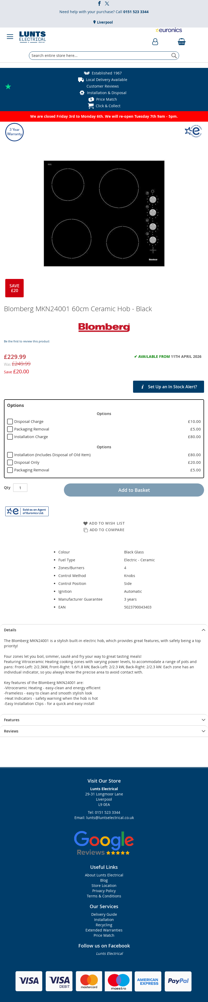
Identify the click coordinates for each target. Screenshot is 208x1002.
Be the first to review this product (26, 341)
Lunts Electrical (109, 953)
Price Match (106, 99)
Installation (104, 919)
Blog (104, 880)
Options (15, 405)
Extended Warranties (104, 930)
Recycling (104, 924)
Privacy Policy (104, 890)
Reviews (11, 731)
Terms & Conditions (104, 895)
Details (10, 629)
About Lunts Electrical (104, 874)
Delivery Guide (104, 914)
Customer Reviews (103, 86)
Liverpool (104, 22)
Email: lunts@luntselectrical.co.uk (104, 817)
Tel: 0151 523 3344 (104, 812)
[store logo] (33, 37)
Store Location (104, 885)
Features (11, 719)
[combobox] (104, 55)
